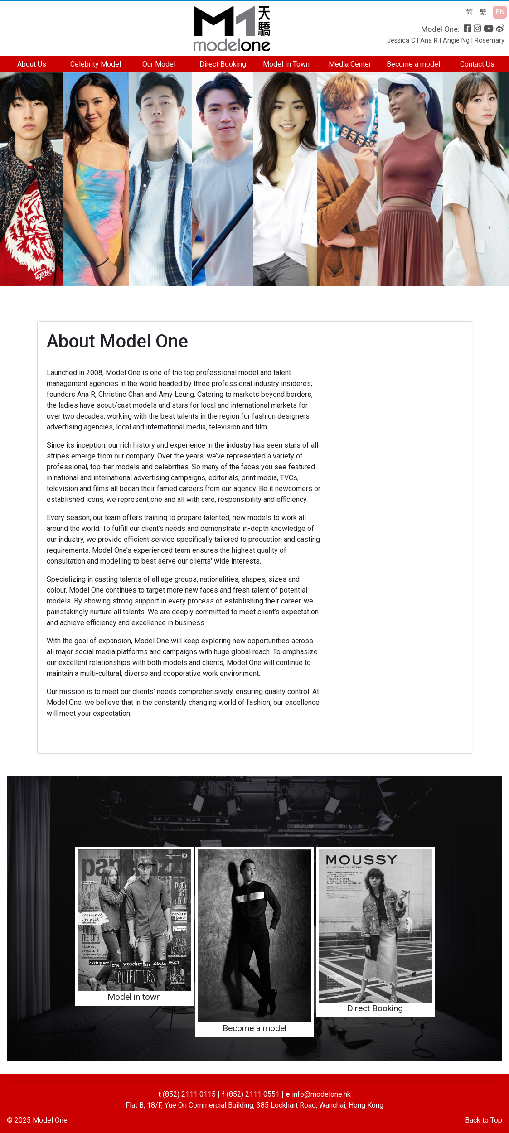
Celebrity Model (95, 64)
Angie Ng (456, 40)
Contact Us (477, 64)
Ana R (429, 40)
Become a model (413, 64)
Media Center (350, 64)
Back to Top (483, 1120)
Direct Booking (222, 64)
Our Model (158, 64)
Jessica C (401, 40)
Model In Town (286, 64)
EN (499, 12)
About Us (31, 64)
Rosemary (489, 40)
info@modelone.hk (321, 1094)
